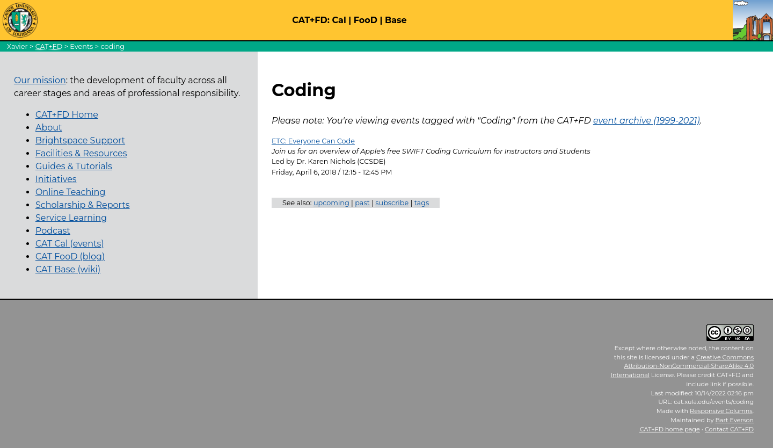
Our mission (40, 80)
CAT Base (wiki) (67, 269)
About (48, 127)
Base (396, 20)
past (362, 203)
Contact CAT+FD (729, 429)
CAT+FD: (311, 20)
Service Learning (71, 218)
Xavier (17, 46)
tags (421, 203)
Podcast (52, 231)
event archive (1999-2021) (646, 120)
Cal (339, 20)
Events (81, 46)
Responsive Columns (721, 411)
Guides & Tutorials (73, 166)
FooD (365, 20)
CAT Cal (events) (69, 244)
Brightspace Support (80, 140)
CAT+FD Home (66, 115)
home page (670, 429)
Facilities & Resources (81, 153)
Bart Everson (734, 420)
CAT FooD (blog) (70, 256)
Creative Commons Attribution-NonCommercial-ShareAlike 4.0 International (682, 366)
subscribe (392, 203)
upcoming (331, 203)
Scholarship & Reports (82, 205)
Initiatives (56, 179)
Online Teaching (70, 192)
